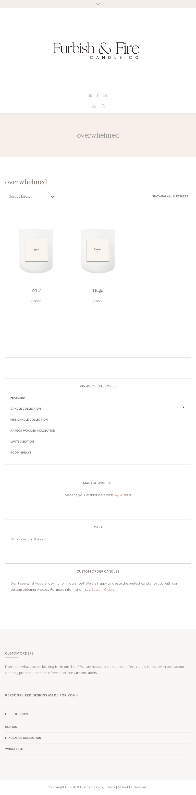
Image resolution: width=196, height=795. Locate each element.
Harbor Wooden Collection (32, 430)
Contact (12, 727)
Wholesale (14, 749)
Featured (17, 397)
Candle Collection (25, 408)
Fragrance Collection (23, 738)
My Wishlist (122, 495)
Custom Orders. (103, 590)
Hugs (98, 290)
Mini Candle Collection (29, 419)
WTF (36, 290)
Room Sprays (21, 452)
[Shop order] (31, 197)
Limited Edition (22, 441)
